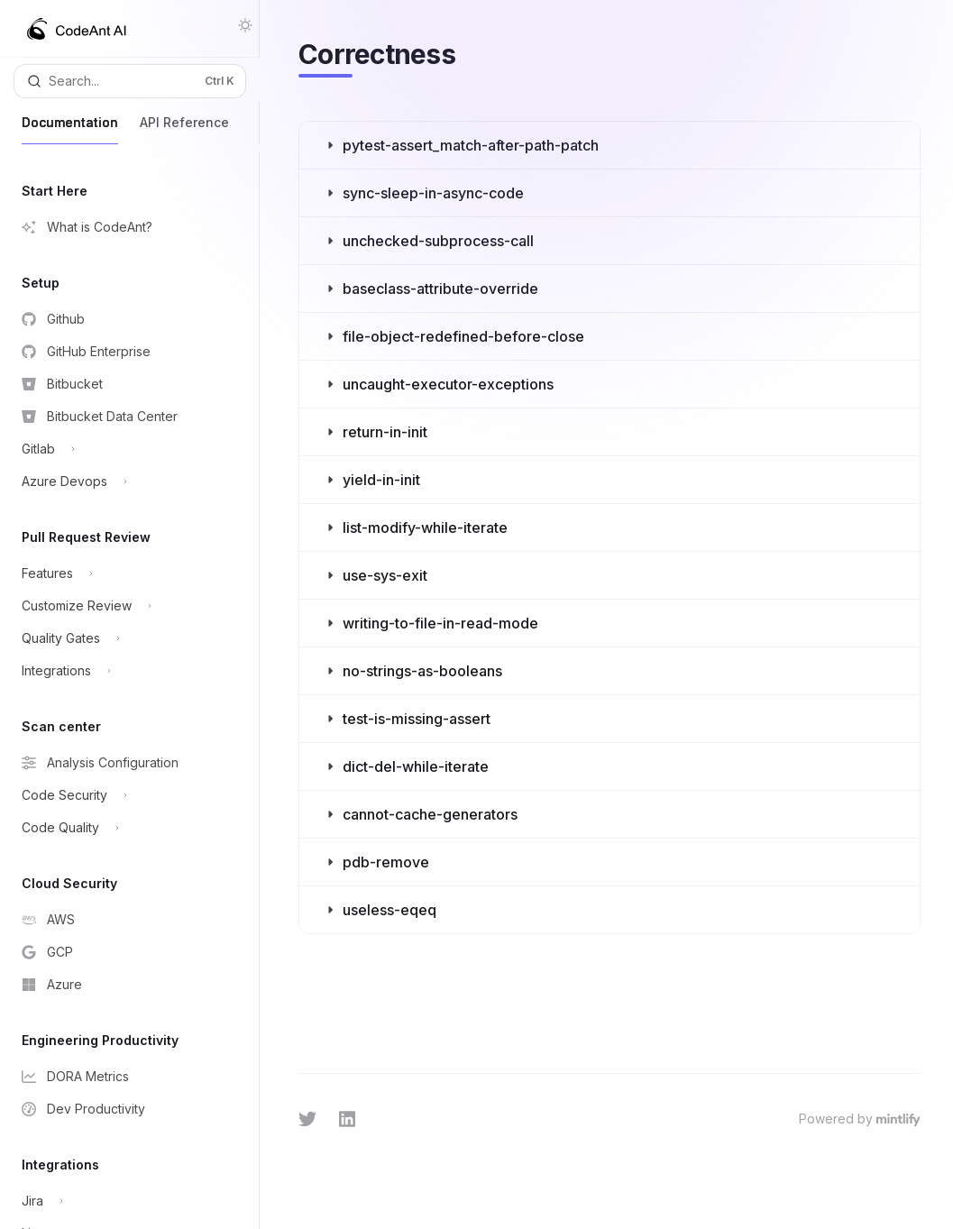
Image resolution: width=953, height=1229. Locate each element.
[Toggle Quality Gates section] (124, 638)
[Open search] (129, 81)
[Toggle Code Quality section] (124, 828)
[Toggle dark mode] (245, 25)
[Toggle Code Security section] (124, 795)
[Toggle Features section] (124, 573)
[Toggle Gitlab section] (124, 449)
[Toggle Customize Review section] (124, 606)
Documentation (70, 129)
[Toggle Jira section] (124, 1201)
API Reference (184, 129)
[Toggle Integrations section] (124, 671)
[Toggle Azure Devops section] (124, 481)
